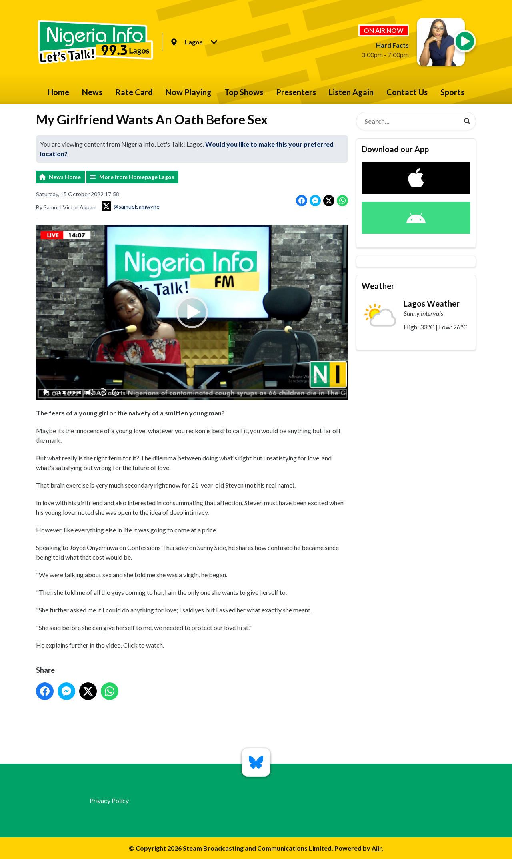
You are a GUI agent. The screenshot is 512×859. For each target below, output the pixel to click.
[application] (192, 312)
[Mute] (90, 392)
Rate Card (134, 92)
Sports (452, 92)
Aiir (377, 848)
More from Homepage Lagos (136, 176)
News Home (65, 176)
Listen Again (351, 92)
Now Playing (189, 92)
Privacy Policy (109, 800)
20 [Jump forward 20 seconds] (116, 392)
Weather (378, 286)
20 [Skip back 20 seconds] (103, 392)
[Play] (46, 392)
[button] (192, 313)
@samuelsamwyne (131, 206)
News (92, 92)
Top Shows (243, 92)
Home (58, 92)
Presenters (296, 92)
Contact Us (407, 92)
